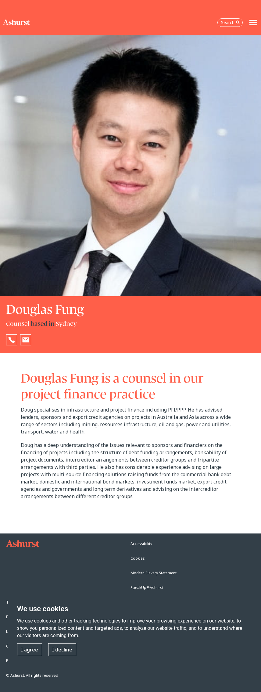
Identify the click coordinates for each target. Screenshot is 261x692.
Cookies (137, 558)
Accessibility (141, 543)
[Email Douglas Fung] (25, 339)
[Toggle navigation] (253, 22)
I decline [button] (62, 649)
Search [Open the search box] (230, 22)
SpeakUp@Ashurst (146, 587)
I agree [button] (29, 649)
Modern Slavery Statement (153, 573)
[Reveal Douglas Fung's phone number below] (11, 339)
